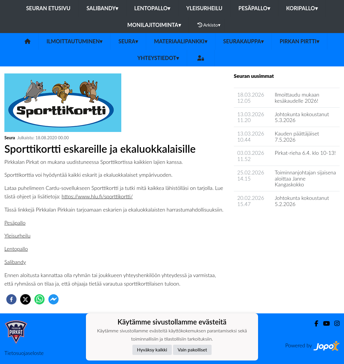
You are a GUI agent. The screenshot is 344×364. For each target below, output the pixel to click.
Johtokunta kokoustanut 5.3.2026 (302, 117)
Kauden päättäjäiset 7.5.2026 (297, 136)
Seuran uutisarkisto (259, 220)
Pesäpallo (254, 8)
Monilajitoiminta (154, 25)
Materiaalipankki (180, 41)
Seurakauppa (243, 41)
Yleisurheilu (204, 8)
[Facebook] (314, 323)
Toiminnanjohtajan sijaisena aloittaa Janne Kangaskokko (305, 178)
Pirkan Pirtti (299, 41)
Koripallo (302, 8)
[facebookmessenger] (53, 299)
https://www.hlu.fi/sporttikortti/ (97, 196)
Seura (128, 41)
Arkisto (209, 24)
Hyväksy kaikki (152, 349)
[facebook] (11, 299)
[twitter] (25, 299)
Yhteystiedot (158, 58)
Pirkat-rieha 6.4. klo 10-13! (305, 153)
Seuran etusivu (48, 8)
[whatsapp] (39, 299)
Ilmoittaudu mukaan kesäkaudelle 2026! (297, 97)
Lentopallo (152, 8)
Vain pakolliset (192, 349)
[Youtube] (324, 323)
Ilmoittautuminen (74, 41)
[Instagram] (335, 323)
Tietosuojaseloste (24, 353)
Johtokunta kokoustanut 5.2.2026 (302, 201)
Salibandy (102, 8)
